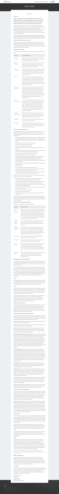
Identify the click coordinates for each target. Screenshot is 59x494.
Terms (5, 489)
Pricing (44, 1)
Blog (47, 1)
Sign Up (53, 1)
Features (36, 1)
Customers (40, 1)
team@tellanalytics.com (12, 489)
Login (50, 1)
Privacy (7, 489)
